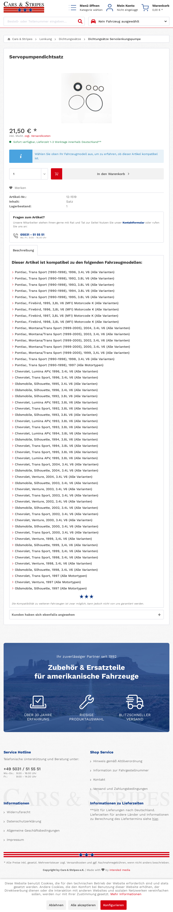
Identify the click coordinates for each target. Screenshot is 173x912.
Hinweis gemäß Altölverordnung (117, 761)
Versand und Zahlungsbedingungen (120, 788)
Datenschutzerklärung (23, 821)
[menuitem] (85, 7)
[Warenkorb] (155, 7)
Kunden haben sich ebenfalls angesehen (43, 614)
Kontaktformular (133, 222)
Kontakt (98, 779)
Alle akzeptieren (83, 905)
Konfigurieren (113, 905)
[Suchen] (80, 21)
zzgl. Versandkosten (37, 135)
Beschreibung (23, 250)
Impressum (15, 839)
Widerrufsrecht (18, 812)
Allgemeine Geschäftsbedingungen (33, 830)
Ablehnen (56, 905)
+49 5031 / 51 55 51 (22, 768)
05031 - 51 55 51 (32, 234)
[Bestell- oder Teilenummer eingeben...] (44, 21)
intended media (119, 870)
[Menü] (85, 7)
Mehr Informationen (125, 894)
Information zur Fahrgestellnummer (120, 770)
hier (155, 819)
